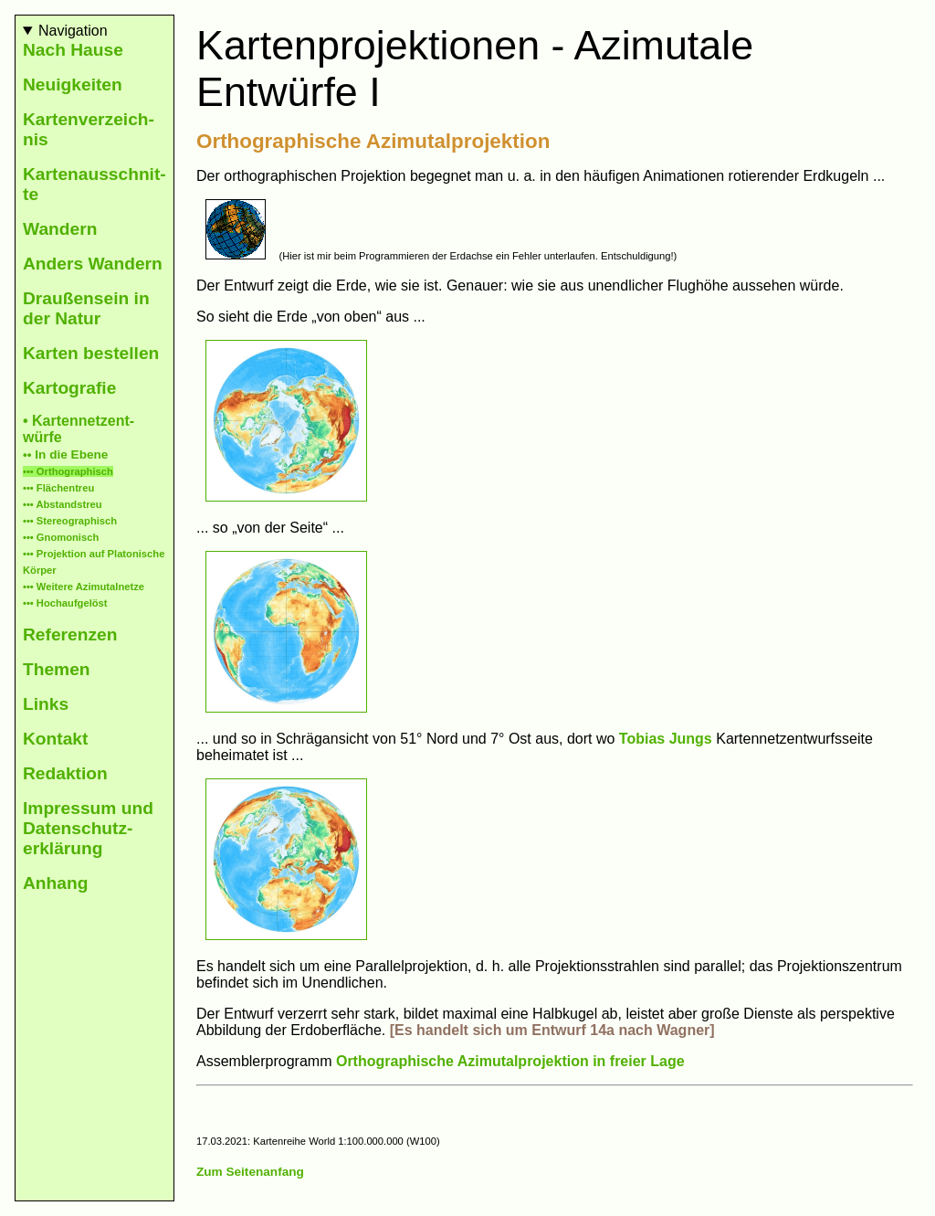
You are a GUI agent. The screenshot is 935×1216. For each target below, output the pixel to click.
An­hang (55, 883)
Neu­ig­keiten (72, 84)
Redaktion (65, 773)
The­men (56, 669)
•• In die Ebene (65, 454)
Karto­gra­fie (69, 387)
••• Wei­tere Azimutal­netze (83, 586)
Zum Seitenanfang (250, 1172)
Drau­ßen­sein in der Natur (86, 308)
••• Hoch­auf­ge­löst (65, 602)
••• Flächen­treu (58, 487)
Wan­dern (60, 228)
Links (45, 704)
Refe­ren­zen (70, 634)
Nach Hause (73, 49)
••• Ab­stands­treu (62, 504)
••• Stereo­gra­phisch (70, 520)
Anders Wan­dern (93, 263)
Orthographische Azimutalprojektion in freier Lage (510, 1061)
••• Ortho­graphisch (68, 471)
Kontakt (55, 738)
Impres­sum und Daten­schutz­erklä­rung (88, 828)
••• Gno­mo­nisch (61, 537)
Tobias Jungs (665, 738)
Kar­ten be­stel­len (91, 353)
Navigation (73, 30)
